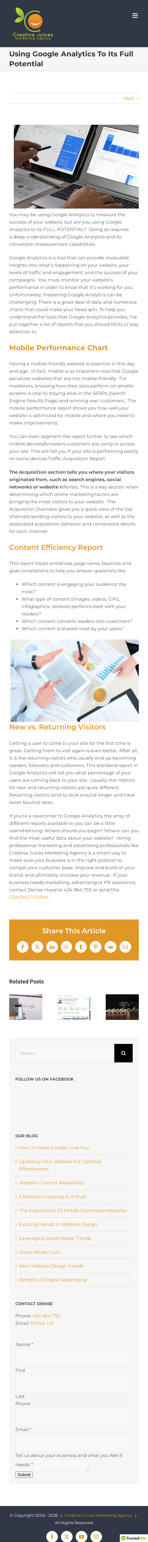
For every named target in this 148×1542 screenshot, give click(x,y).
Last (20, 1372)
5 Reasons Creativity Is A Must (52, 1172)
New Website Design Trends (51, 1242)
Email (23, 1405)
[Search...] (64, 1053)
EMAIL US (42, 1299)
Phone (22, 1379)
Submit (24, 1450)
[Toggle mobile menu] (135, 15)
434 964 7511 (46, 1292)
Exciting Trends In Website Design (58, 1200)
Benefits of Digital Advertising (53, 1256)
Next (128, 98)
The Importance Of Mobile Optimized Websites (73, 1186)
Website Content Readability (51, 1159)
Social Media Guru (39, 1228)
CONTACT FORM (28, 897)
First (20, 1346)
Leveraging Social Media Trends (55, 1214)
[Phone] (74, 1392)
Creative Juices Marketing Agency (98, 1491)
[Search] (123, 1053)
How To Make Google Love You (54, 1123)
